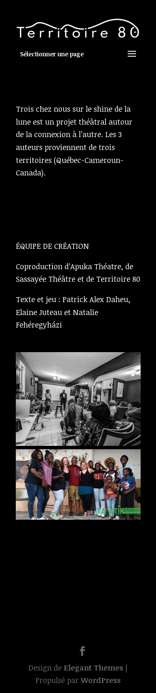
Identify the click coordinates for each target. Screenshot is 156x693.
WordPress (101, 680)
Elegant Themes (93, 668)
